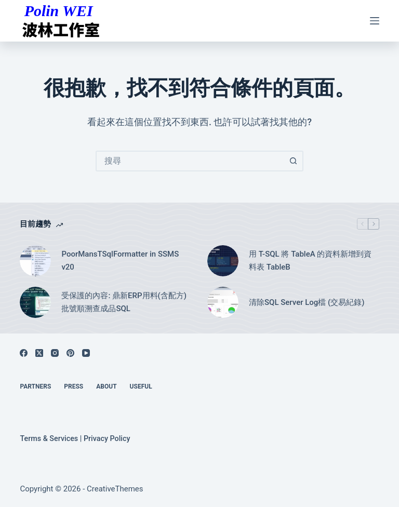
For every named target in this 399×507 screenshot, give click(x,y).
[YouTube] (86, 353)
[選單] (374, 20)
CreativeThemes (115, 488)
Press (73, 386)
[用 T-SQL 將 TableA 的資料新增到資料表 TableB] (222, 260)
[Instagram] (55, 353)
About (106, 386)
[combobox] (190, 161)
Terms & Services (49, 438)
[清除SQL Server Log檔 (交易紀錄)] (222, 302)
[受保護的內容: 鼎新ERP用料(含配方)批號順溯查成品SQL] (35, 302)
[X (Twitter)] (39, 353)
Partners (35, 386)
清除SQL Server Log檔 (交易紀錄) (307, 302)
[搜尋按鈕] (293, 161)
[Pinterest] (70, 353)
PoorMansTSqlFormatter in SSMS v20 (120, 260)
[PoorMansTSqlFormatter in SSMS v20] (35, 260)
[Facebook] (24, 353)
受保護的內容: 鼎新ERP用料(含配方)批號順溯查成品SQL (124, 302)
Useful (141, 386)
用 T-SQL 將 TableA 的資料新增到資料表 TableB (310, 260)
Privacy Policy (107, 438)
